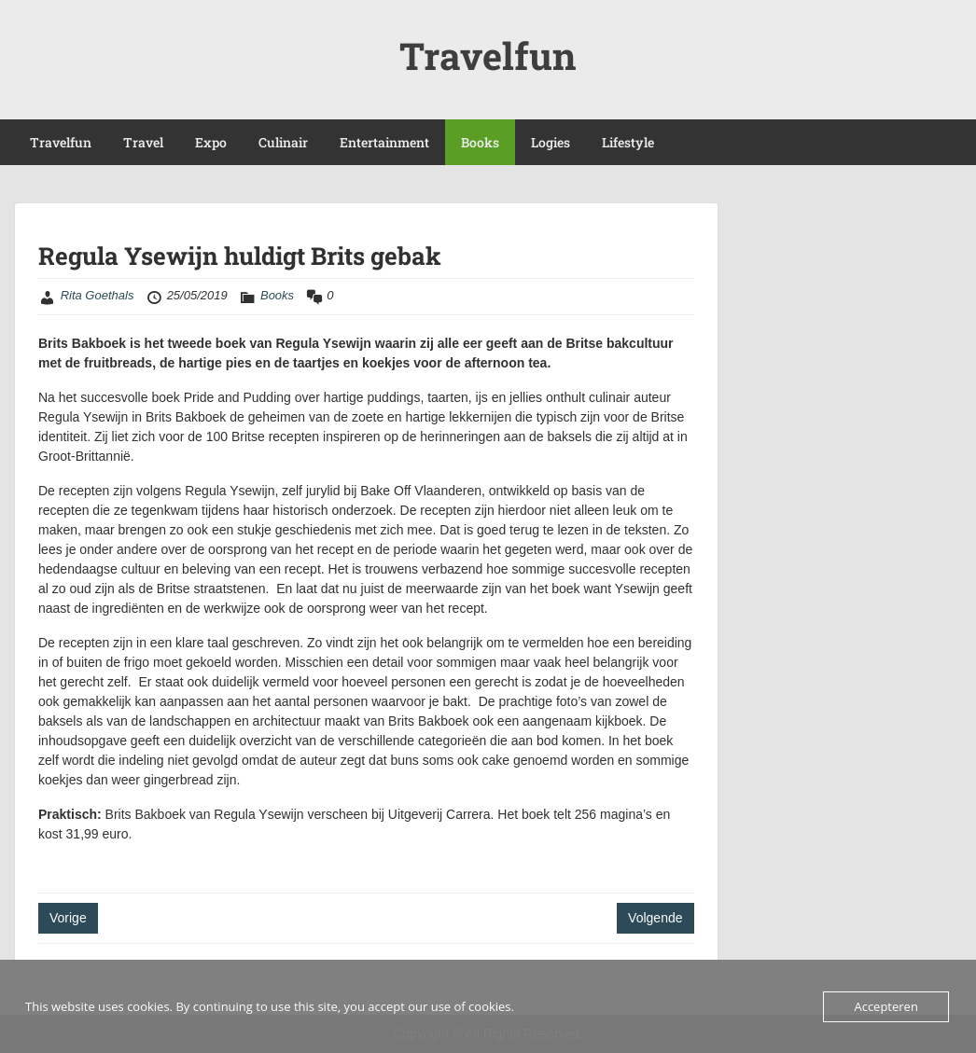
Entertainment (384, 142)
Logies (550, 142)
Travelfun (488, 55)
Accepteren (885, 1006)
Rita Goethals (97, 295)
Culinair (283, 142)
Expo (211, 142)
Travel (143, 142)
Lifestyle (628, 142)
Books (480, 142)
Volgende (655, 917)
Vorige (68, 917)
